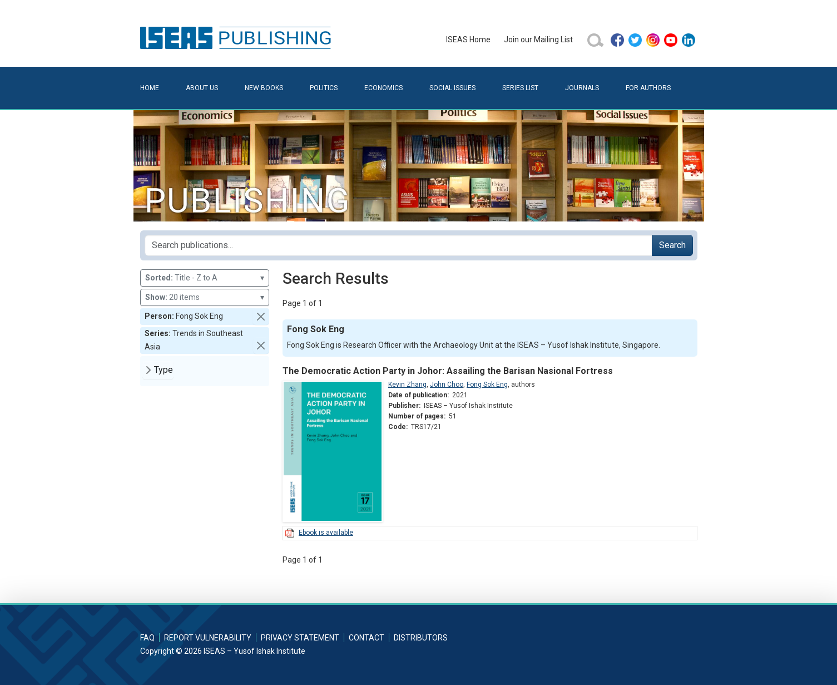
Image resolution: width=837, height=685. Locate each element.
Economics (383, 88)
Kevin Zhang (407, 384)
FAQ (147, 637)
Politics (324, 88)
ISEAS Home (468, 39)
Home (149, 88)
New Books (264, 88)
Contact (366, 637)
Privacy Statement (300, 637)
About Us (202, 88)
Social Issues (452, 88)
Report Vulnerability (207, 637)
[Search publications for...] (398, 245)
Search (672, 245)
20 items (205, 297)
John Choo (446, 384)
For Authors (648, 88)
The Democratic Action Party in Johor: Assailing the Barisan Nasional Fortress (448, 371)
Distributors (421, 637)
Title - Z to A (205, 278)
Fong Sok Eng (487, 384)
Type (163, 369)
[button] (260, 316)
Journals (582, 88)
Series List (520, 88)
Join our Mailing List (538, 39)
